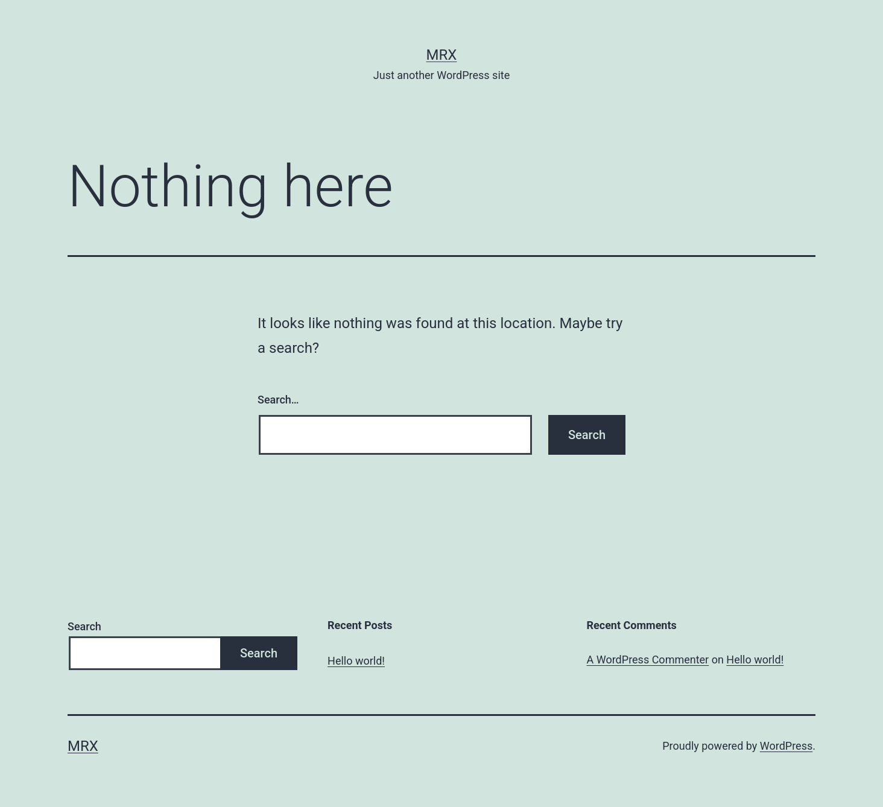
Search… (278, 399)
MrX (441, 54)
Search (84, 626)
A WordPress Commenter (648, 659)
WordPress (786, 745)
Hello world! (356, 660)
